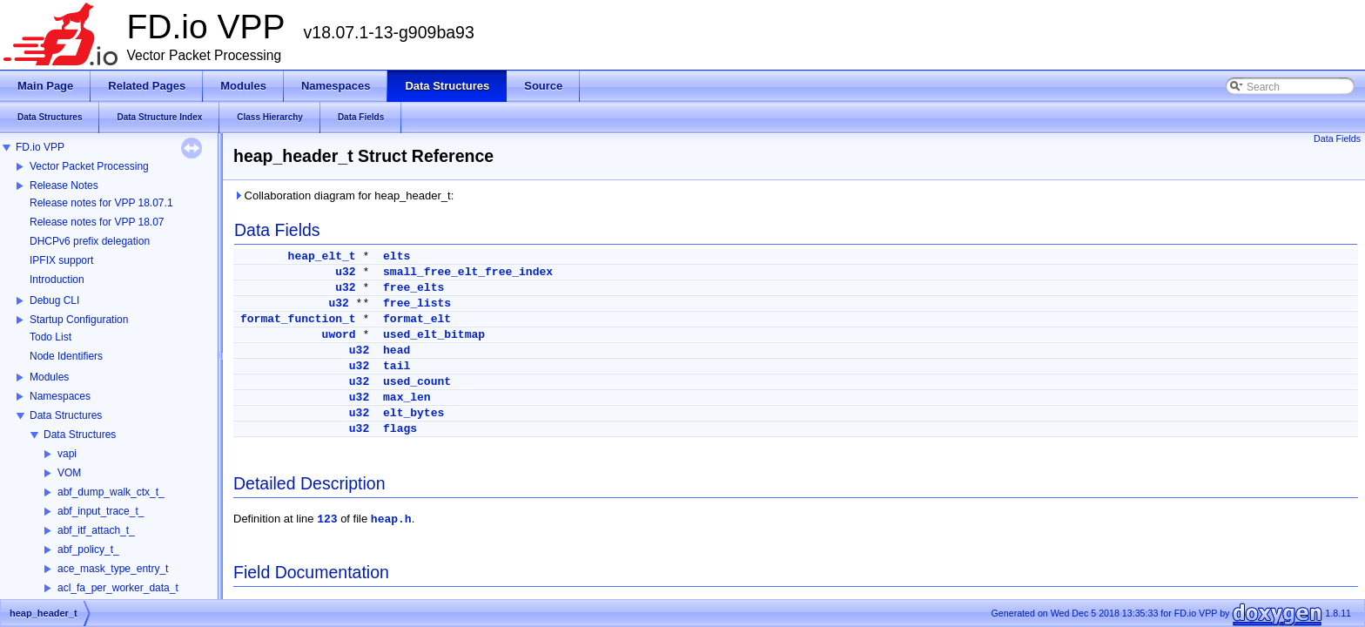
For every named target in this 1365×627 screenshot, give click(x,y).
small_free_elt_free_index (468, 272)
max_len (407, 397)
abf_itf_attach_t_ (96, 530)
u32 (345, 272)
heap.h (391, 519)
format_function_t (298, 319)
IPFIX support (61, 260)
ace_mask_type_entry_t (112, 569)
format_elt (417, 319)
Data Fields (1337, 138)
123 (327, 519)
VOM (69, 473)
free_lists (417, 303)
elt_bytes (413, 413)
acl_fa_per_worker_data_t (117, 588)
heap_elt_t (322, 256)
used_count (417, 381)
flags (400, 428)
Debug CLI (54, 300)
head (396, 350)
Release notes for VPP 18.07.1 (101, 203)
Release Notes (64, 185)
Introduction (57, 279)
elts (396, 256)
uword (339, 334)
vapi (67, 454)
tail (396, 366)
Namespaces (60, 396)
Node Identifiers (66, 356)
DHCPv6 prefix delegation (90, 241)
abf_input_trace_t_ (100, 511)
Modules (49, 377)
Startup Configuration (79, 320)
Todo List (50, 337)
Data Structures (66, 415)
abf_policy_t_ (88, 549)
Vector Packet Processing (89, 166)
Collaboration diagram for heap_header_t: (343, 195)
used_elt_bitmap (434, 334)
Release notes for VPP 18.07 (97, 222)
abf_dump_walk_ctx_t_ (111, 492)
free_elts (413, 287)
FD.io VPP (40, 147)
